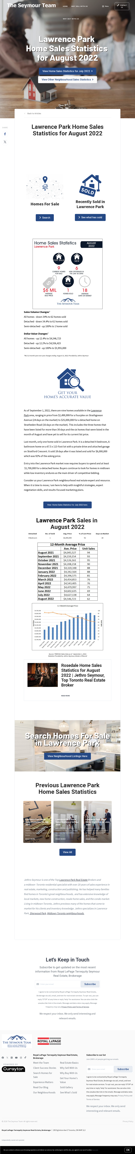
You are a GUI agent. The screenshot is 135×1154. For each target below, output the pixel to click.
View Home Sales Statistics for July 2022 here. (67, 505)
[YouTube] (16, 1057)
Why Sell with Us (79, 6)
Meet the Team (41, 1062)
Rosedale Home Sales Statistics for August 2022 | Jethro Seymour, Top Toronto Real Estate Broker (83, 675)
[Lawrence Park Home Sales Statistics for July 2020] (37, 822)
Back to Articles (34, 113)
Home (65, 6)
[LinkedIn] (12, 1057)
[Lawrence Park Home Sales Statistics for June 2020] (98, 822)
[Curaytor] (13, 1071)
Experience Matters (43, 1082)
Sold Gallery (66, 1087)
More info (95, 1150)
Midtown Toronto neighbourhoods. (65, 913)
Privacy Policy (128, 1121)
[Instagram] (21, 1057)
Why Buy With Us (68, 1073)
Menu (105, 6)
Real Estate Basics (69, 1062)
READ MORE (65, 696)
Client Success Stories (44, 1067)
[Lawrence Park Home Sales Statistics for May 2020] (67, 822)
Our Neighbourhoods (44, 1092)
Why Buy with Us (71, 19)
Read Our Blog (40, 1087)
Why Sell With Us (68, 1067)
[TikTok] (25, 1057)
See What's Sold (68, 1092)
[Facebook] (3, 1057)
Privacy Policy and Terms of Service (75, 1007)
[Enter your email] (60, 984)
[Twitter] (7, 1057)
